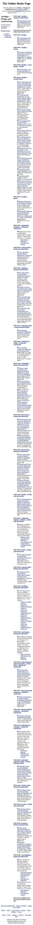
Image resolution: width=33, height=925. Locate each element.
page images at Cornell (25, 243)
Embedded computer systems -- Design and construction (22, 761)
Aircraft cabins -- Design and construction (23, 248)
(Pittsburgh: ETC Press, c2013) (24, 332)
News (8, 915)
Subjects (13, 912)
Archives (20, 915)
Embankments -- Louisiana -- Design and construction (22, 726)
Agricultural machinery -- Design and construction (21, 227)
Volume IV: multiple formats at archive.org (26, 617)
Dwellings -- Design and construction (21, 586)
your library (4, 26)
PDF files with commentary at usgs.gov (25, 755)
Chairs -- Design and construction (22, 550)
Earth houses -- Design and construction (22, 632)
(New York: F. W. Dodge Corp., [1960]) (24, 846)
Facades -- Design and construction (23, 805)
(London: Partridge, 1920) (24, 111)
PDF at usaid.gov (25, 654)
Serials (20, 912)
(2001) (24, 673)
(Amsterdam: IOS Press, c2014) (24, 382)
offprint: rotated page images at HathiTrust (25, 538)
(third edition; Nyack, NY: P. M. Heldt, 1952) (24, 394)
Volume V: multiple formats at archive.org (26, 622)
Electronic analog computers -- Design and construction (23, 692)
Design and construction (7, 36)
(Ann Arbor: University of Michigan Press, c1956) (23, 372)
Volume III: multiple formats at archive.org (26, 613)
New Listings (15, 910)
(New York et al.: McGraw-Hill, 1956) (24, 289)
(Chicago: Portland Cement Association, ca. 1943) (23, 575)
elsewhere (4, 28)
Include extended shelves (20, 9)
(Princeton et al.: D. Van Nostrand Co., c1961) (24, 700)
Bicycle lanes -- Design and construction (22, 415)
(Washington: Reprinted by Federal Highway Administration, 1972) (24, 439)
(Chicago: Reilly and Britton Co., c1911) (24, 98)
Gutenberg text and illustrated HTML (26, 873)
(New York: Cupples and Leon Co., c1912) (24, 161)
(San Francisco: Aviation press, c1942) (24, 300)
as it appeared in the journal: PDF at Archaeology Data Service (26, 544)
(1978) (24, 424)
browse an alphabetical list (17, 11)
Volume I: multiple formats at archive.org (26, 603)
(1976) (23, 457)
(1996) (23, 275)
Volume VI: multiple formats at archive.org (26, 627)
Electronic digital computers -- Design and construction (23, 711)
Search (8, 910)
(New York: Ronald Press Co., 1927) (24, 22)
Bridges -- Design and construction (23, 495)
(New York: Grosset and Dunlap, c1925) (24, 184)
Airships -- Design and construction (21, 16)
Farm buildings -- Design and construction (23, 855)
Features (14, 915)
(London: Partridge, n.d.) (23, 122)
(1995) (24, 350)
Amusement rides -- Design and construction (23, 326)
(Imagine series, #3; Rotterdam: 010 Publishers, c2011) (24, 792)
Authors (23, 910)
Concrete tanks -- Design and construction (23, 567)
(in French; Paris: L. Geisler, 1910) (24, 203)
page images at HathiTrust (25, 240)
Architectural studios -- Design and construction (21, 343)
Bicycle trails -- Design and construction (22, 450)
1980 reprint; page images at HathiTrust (26, 657)
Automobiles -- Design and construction (22, 364)
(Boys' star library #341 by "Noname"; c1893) (24, 140)
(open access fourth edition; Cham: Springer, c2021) (24, 772)
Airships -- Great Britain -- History (23, 65)
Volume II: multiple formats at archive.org (26, 608)
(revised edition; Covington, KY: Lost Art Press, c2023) (24, 557)
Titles (28, 910)
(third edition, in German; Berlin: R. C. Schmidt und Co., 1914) (24, 214)
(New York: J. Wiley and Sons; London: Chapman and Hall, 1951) (24, 831)
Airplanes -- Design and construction (21, 268)
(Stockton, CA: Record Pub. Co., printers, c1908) (24, 55)
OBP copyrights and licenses (16, 922)
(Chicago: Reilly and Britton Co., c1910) (24, 84)
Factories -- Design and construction (21, 823)
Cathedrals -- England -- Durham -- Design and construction (22, 519)
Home (3, 910)
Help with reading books (8, 906)
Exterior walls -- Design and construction (22, 786)
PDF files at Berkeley (24, 751)
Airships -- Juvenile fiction (21, 78)
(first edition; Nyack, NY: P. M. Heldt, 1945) (24, 405)
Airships (6, 34)
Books (4, 915)
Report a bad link (21, 906)
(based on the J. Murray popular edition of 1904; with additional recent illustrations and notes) (24, 504)
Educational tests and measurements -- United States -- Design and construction (23, 664)
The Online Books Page (16, 3)
